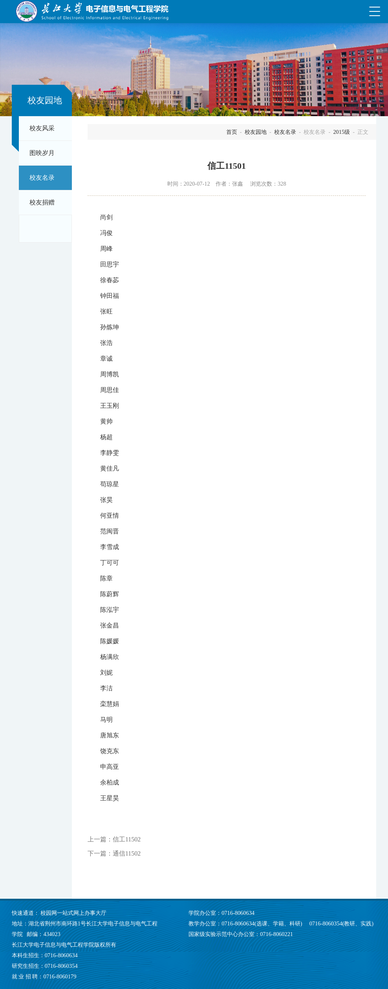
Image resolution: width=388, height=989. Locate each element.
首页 (231, 132)
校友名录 (42, 177)
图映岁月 (42, 153)
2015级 (341, 132)
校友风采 (42, 128)
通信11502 (127, 853)
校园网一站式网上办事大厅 (73, 913)
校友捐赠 (42, 202)
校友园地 (256, 132)
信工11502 (127, 839)
